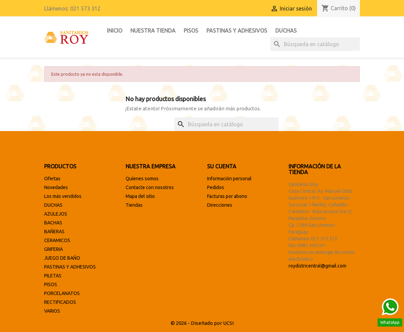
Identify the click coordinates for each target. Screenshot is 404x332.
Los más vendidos (62, 196)
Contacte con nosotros (150, 187)
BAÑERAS (54, 231)
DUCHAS (286, 30)
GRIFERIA (53, 249)
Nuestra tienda (153, 30)
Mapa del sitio (140, 196)
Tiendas (134, 205)
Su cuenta (221, 166)
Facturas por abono (227, 196)
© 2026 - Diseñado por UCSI (202, 323)
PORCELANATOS (62, 293)
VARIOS (52, 311)
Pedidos (215, 187)
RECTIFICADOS (60, 302)
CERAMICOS (57, 240)
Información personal (229, 178)
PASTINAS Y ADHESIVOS (236, 30)
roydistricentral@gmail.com (317, 266)
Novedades (56, 187)
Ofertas (52, 178)
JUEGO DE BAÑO (62, 258)
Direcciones (219, 205)
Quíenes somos (142, 178)
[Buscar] (315, 44)
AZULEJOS (55, 214)
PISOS (191, 30)
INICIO (114, 30)
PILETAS (52, 275)
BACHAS (53, 222)
